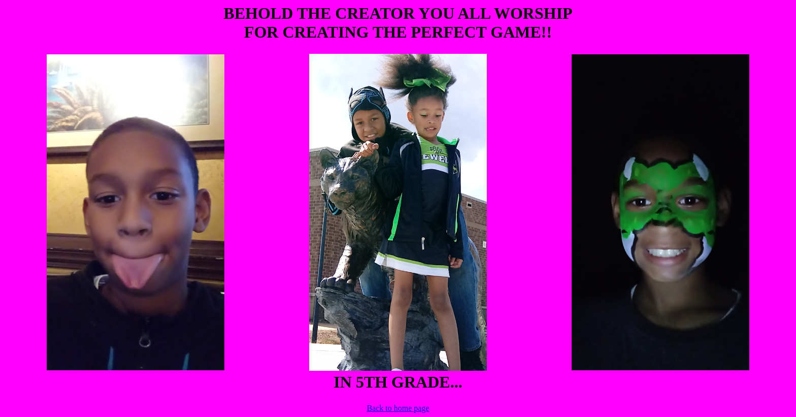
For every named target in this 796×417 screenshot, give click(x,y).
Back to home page (398, 408)
